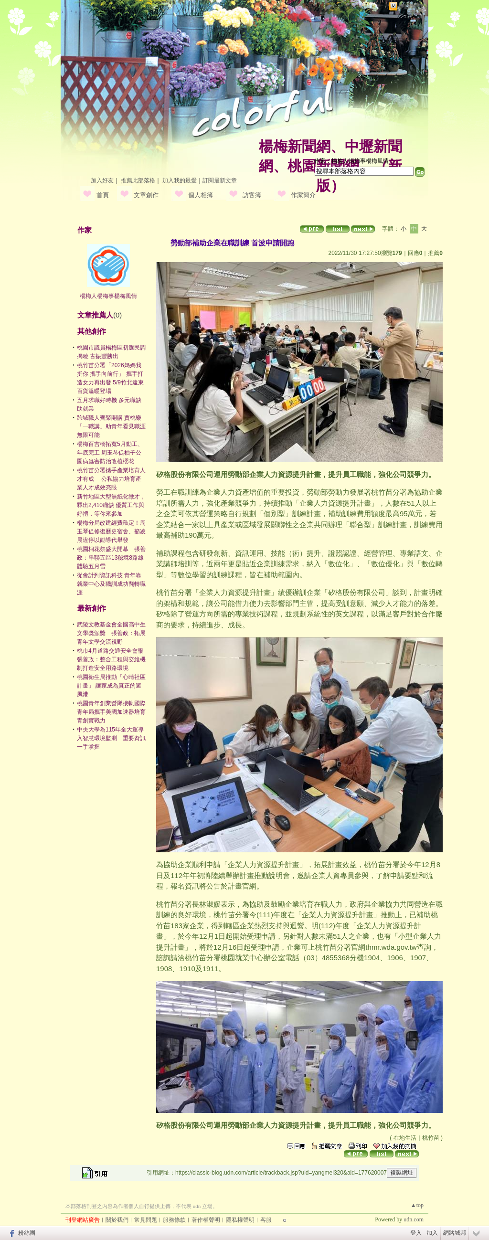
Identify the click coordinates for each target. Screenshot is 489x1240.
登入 (416, 1232)
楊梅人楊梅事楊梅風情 (108, 296)
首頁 (102, 195)
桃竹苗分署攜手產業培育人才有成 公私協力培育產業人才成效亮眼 (111, 479)
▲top (417, 1205)
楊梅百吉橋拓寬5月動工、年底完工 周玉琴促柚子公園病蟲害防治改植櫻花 (110, 453)
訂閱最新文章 (219, 180)
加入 (432, 1232)
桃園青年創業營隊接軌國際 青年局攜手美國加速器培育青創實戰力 (111, 712)
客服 (266, 1220)
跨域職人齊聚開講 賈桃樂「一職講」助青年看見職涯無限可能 (111, 426)
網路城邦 (411, 6)
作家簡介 (303, 195)
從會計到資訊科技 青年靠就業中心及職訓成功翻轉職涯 (111, 584)
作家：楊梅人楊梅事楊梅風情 (351, 161)
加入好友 (102, 180)
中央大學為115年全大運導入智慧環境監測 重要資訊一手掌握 (111, 738)
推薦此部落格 (138, 180)
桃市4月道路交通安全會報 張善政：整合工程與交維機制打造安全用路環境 (113, 659)
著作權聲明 (205, 1220)
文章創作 (146, 195)
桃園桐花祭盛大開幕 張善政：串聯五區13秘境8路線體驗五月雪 (111, 558)
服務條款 (174, 1220)
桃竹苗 (430, 1137)
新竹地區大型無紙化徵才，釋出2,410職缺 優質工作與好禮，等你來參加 (111, 505)
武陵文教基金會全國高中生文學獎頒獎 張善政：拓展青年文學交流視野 (111, 633)
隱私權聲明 (240, 1220)
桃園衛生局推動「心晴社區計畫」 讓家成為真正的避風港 (111, 686)
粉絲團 (26, 1232)
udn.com (414, 1219)
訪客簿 (252, 195)
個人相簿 (200, 195)
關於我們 (117, 1220)
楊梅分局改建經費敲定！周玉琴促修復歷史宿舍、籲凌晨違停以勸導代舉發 (111, 531)
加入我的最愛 (179, 180)
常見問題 (145, 1220)
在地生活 (404, 1137)
